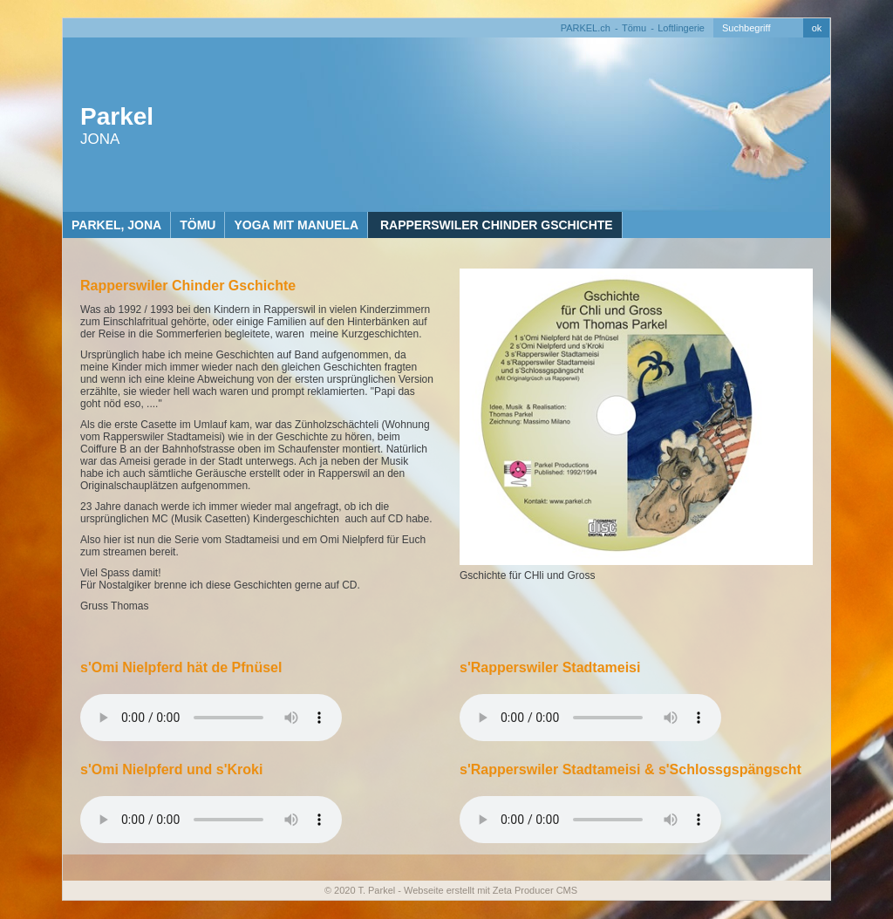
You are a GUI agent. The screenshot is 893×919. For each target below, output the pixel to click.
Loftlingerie (681, 28)
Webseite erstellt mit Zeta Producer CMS (490, 890)
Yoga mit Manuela (296, 225)
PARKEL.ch (585, 28)
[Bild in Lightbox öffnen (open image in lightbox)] (636, 417)
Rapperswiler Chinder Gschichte (495, 225)
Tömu (634, 28)
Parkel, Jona (116, 225)
